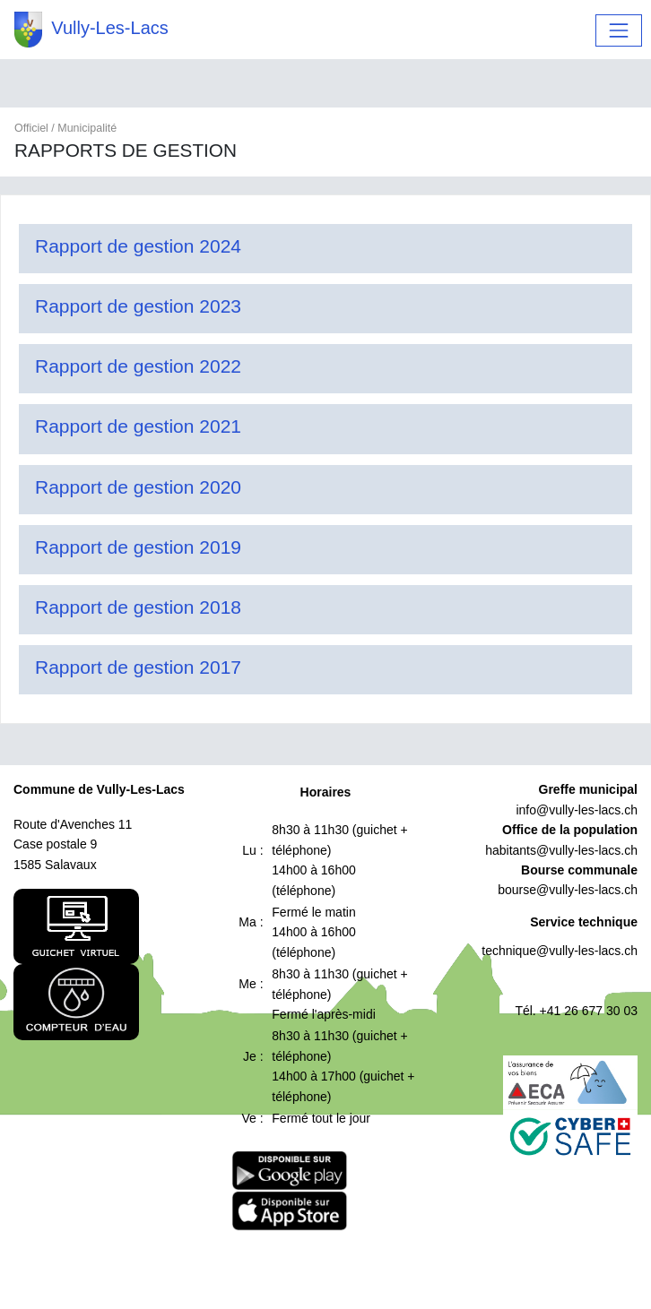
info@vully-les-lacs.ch (577, 810)
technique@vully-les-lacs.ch (560, 950)
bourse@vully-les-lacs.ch (568, 890)
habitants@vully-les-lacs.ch (561, 850)
